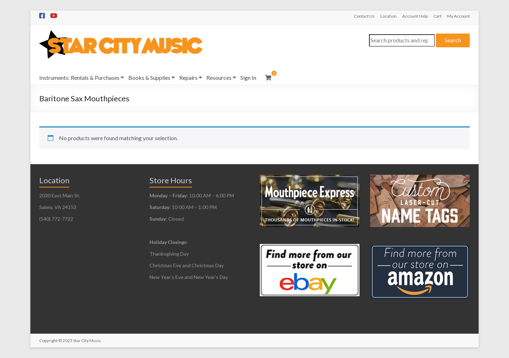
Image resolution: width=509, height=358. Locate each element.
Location (388, 16)
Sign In (248, 77)
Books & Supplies (149, 77)
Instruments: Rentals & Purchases (79, 77)
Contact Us (364, 16)
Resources (219, 77)
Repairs (188, 77)
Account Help (415, 16)
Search (453, 40)
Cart (437, 16)
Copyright (48, 340)
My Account (458, 16)
